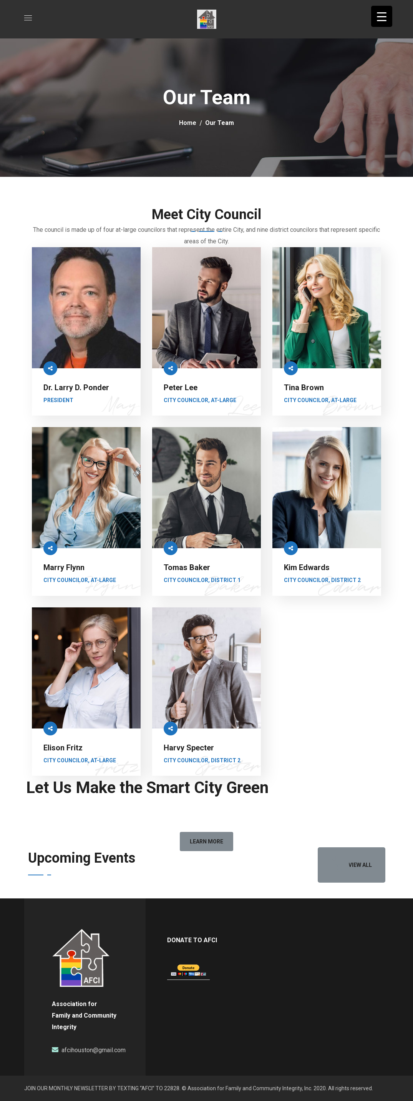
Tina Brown (304, 387)
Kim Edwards (307, 567)
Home (187, 122)
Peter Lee (180, 387)
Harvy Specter (189, 747)
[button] (206, 841)
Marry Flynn (64, 567)
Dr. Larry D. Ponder (76, 387)
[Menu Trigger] (381, 16)
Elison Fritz (63, 747)
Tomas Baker (187, 567)
